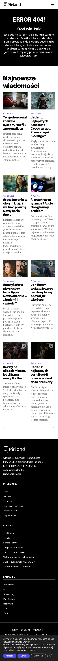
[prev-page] (5, 427)
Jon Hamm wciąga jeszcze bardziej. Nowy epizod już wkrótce (42, 292)
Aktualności (8, 113)
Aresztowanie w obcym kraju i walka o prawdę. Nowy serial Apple (15, 207)
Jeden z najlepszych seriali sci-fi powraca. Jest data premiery (41, 375)
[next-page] (52, 427)
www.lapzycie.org (12, 474)
